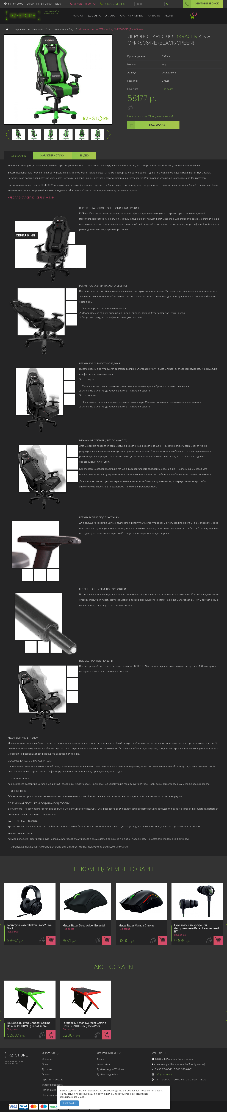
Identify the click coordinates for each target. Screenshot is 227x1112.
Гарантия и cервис (52, 1079)
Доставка (47, 1069)
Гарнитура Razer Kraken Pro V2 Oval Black (29, 927)
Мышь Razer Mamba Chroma (136, 925)
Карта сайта (103, 1064)
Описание (18, 156)
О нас (45, 1064)
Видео (84, 155)
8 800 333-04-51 (115, 4)
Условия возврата (52, 1084)
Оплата (46, 1074)
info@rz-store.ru (162, 1074)
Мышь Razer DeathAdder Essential (84, 925)
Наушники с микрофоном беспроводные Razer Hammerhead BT (196, 928)
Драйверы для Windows (110, 1069)
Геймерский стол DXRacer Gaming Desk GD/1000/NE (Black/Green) (28, 1024)
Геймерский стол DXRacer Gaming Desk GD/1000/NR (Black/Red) (84, 1024)
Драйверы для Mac (108, 1074)
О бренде (47, 1059)
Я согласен (69, 1103)
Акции (100, 1059)
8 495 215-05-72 (85, 4)
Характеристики (52, 155)
